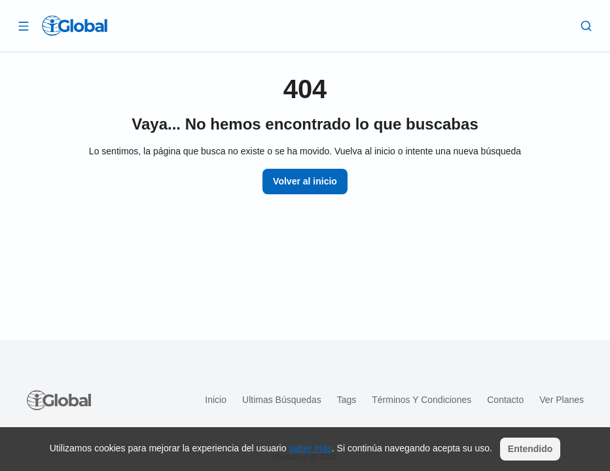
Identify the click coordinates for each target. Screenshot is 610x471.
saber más (310, 448)
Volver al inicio (305, 181)
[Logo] (74, 25)
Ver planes (561, 399)
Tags (347, 399)
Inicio (215, 399)
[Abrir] (23, 25)
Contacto (505, 399)
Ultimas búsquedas (281, 399)
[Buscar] (586, 25)
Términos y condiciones (421, 399)
